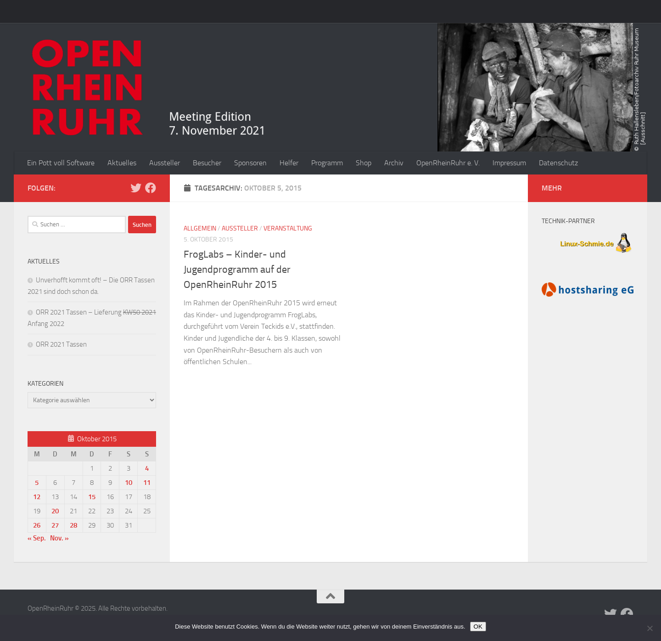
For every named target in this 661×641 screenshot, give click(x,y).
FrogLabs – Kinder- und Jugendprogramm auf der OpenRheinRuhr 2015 (237, 269)
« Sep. (37, 538)
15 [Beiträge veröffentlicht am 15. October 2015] (91, 497)
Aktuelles (121, 162)
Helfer (289, 162)
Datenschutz (558, 162)
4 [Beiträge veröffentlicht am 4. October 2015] (147, 468)
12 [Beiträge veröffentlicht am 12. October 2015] (36, 497)
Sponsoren (250, 162)
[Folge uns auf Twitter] (135, 187)
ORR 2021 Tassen (61, 344)
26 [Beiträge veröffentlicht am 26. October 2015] (36, 525)
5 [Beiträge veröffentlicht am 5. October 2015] (37, 482)
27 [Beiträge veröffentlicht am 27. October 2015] (55, 525)
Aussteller (164, 162)
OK (478, 626)
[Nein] (649, 628)
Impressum (509, 162)
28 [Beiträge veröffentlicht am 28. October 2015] (73, 525)
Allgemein (200, 228)
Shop (363, 162)
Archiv (393, 162)
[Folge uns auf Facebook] (150, 187)
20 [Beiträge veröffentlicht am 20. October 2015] (55, 511)
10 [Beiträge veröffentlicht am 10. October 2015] (128, 482)
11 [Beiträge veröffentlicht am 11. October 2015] (147, 482)
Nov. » (59, 538)
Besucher (207, 162)
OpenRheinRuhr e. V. (448, 162)
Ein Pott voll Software (61, 162)
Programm (327, 162)
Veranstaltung (287, 228)
